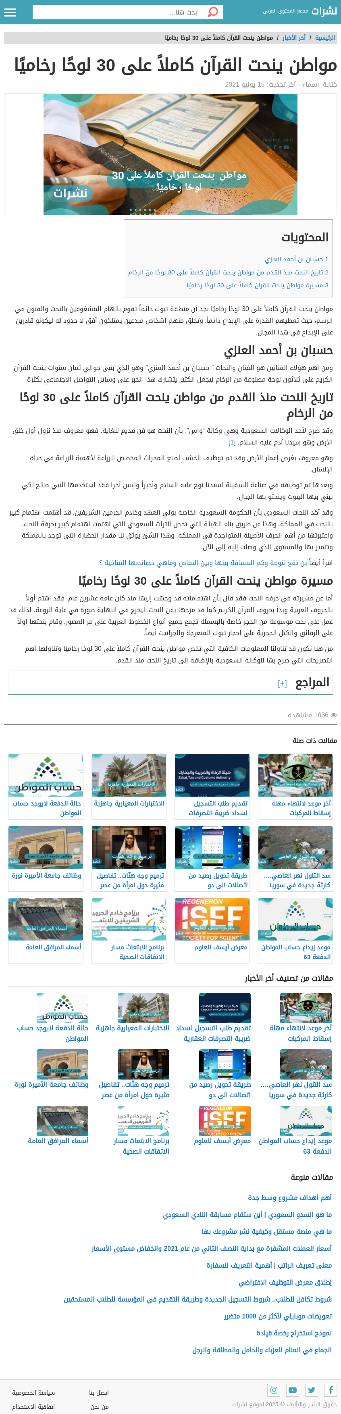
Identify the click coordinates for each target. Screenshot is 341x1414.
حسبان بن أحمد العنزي (297, 259)
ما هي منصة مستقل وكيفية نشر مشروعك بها (267, 1231)
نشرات (324, 12)
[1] (232, 442)
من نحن (100, 1407)
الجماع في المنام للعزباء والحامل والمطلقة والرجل (262, 1350)
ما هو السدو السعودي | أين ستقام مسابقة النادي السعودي (247, 1214)
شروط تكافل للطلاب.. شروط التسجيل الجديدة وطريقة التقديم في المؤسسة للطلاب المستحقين (198, 1299)
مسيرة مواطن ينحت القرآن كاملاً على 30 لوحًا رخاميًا (258, 285)
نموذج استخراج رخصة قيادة (294, 1333)
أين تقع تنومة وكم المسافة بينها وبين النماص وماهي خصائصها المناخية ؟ (204, 562)
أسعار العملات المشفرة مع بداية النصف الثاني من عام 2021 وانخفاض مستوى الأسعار (211, 1248)
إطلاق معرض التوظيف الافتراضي (284, 1282)
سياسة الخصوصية (33, 1393)
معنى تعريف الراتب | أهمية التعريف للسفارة (269, 1265)
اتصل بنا (99, 1393)
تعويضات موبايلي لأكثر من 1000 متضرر (278, 1316)
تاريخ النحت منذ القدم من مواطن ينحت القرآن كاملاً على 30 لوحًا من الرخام (228, 272)
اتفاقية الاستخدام (33, 1407)
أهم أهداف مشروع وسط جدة (290, 1198)
